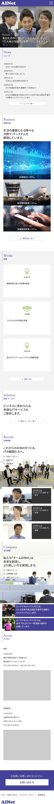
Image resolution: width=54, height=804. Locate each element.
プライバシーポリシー (27, 795)
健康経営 (41, 795)
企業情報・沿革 (11, 574)
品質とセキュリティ (13, 577)
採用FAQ (9, 460)
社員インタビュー (12, 456)
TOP (3, 795)
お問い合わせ (27, 782)
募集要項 (9, 463)
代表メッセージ (11, 570)
